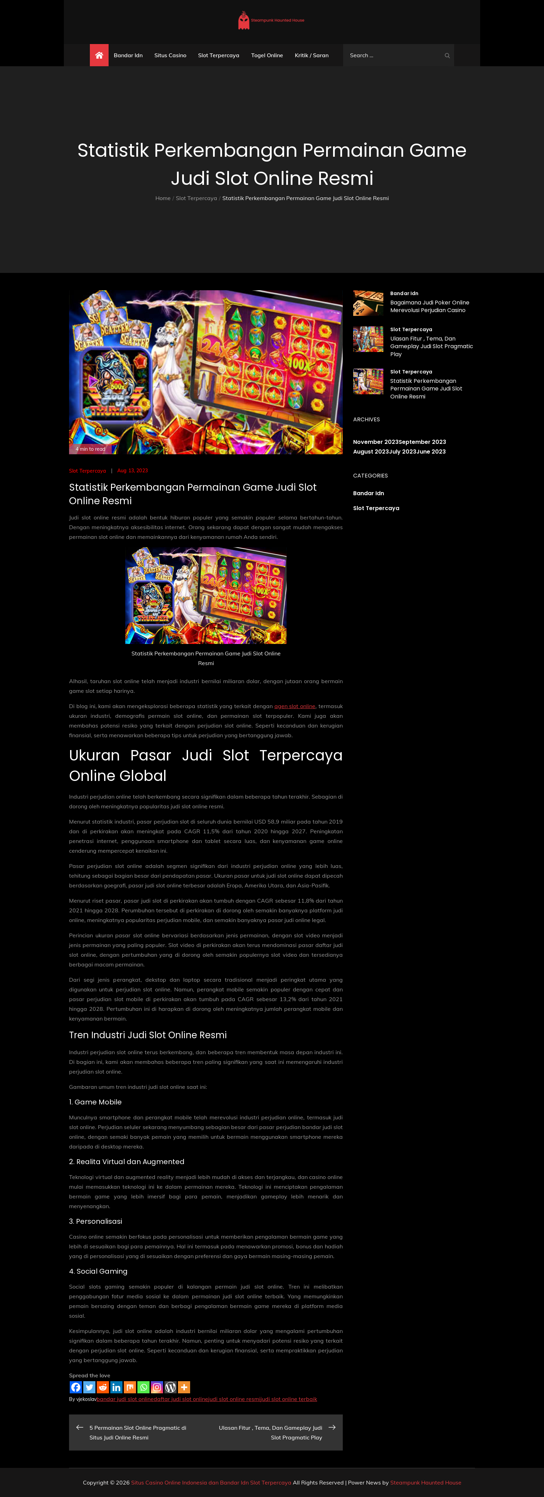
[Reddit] (103, 1387)
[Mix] (130, 1387)
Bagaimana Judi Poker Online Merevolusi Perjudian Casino (429, 306)
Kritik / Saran (312, 55)
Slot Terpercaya (218, 55)
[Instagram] (157, 1387)
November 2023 (376, 442)
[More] (184, 1387)
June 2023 (431, 452)
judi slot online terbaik (289, 1398)
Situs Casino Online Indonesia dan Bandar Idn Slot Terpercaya (211, 1482)
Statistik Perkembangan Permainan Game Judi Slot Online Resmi (426, 389)
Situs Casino (170, 55)
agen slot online (295, 706)
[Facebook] (76, 1387)
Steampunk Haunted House (425, 1482)
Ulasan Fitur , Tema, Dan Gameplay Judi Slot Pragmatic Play (431, 346)
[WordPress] (170, 1387)
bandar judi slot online (125, 1398)
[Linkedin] (116, 1387)
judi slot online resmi (234, 1398)
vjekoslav (86, 1399)
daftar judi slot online (181, 1398)
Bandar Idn (128, 55)
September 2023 (422, 442)
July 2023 (402, 452)
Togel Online (267, 55)
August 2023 (371, 452)
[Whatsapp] (143, 1387)
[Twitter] (89, 1387)
